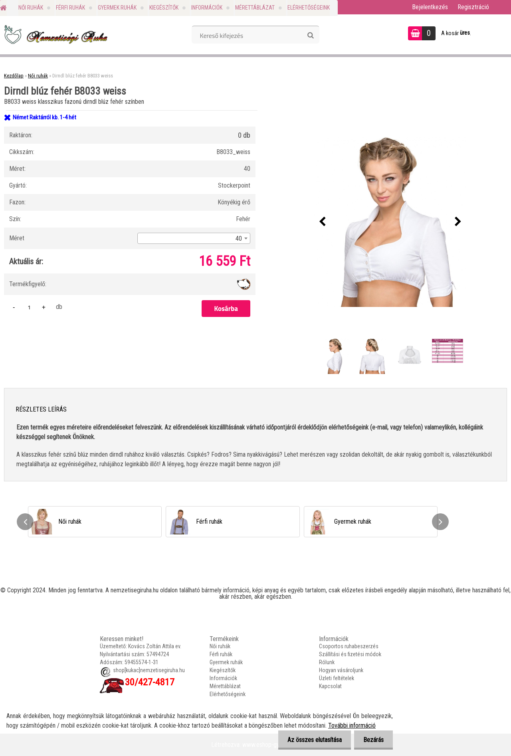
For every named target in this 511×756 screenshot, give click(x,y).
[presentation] (322, 222)
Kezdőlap (14, 76)
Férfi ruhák (70, 7)
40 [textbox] (239, 238)
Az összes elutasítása (312, 740)
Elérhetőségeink (308, 7)
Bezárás (372, 740)
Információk (206, 7)
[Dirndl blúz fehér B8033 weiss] (390, 222)
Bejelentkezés (430, 7)
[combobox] (193, 238)
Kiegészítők (163, 7)
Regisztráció (473, 7)
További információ (352, 725)
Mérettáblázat (255, 7)
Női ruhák (30, 7)
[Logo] (55, 34)
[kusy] (29, 307)
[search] (310, 35)
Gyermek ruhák (117, 7)
